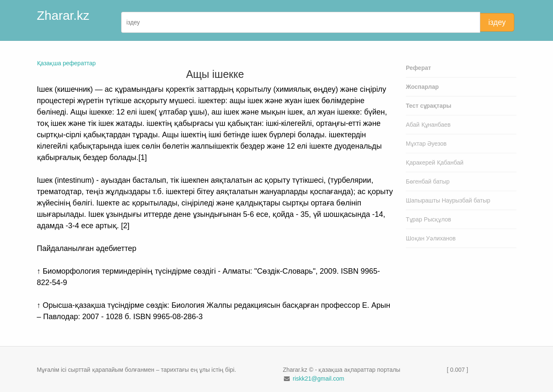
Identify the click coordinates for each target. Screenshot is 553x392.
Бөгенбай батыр (428, 181)
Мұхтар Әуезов (426, 143)
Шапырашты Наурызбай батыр (448, 200)
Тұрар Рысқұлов (428, 219)
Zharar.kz (63, 15)
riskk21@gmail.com (318, 378)
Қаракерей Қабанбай (434, 162)
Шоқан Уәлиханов (431, 238)
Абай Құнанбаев (428, 124)
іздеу (496, 22)
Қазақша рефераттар (66, 63)
